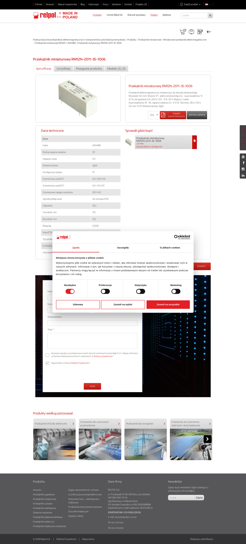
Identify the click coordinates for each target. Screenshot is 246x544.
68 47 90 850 (117, 528)
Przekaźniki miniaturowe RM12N (50, 42)
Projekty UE (141, 4)
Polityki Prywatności (80, 363)
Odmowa (78, 304)
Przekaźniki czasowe (42, 503)
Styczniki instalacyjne (78, 511)
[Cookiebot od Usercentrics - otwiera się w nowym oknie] (176, 237)
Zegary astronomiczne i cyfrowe (83, 489)
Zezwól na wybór (123, 304)
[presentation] (71, 374)
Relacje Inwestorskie (67, 4)
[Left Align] (173, 115)
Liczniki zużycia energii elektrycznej (85, 494)
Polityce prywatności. (103, 356)
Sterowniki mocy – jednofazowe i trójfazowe (83, 501)
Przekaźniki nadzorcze (43, 521)
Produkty (131, 39)
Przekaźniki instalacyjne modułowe (49, 526)
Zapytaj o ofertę (197, 115)
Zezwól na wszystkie (168, 304)
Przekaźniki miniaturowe (149, 39)
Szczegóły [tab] (123, 247)
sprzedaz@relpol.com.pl (125, 517)
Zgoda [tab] (76, 247)
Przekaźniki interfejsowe (44, 508)
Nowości (50, 4)
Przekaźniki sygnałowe (44, 494)
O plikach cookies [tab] (170, 247)
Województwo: (55, 316)
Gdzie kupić (93, 4)
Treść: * (51, 329)
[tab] (43, 69)
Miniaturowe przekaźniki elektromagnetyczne (184, 39)
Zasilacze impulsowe (42, 512)
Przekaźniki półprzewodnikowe (47, 517)
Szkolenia (116, 4)
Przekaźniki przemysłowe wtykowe (85, 506)
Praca (105, 4)
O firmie (38, 4)
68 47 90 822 (117, 522)
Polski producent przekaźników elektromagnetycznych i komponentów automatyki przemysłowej (79, 39)
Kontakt (128, 4)
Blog (82, 4)
